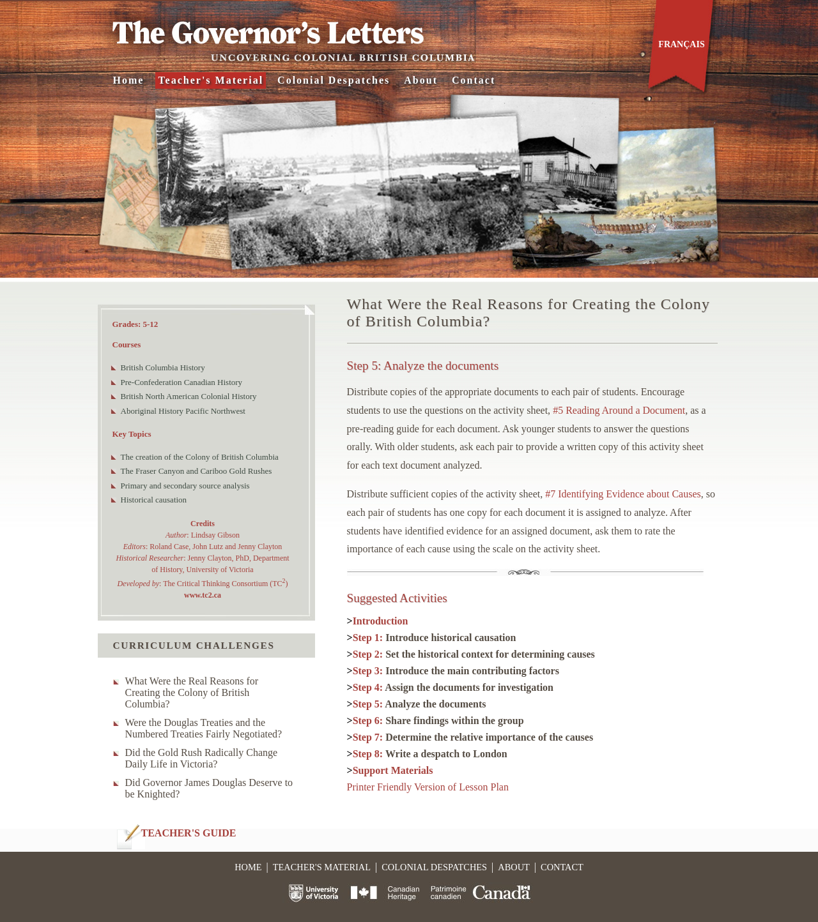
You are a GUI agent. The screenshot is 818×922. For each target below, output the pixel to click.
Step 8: (430, 753)
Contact (473, 80)
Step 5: (419, 704)
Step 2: (474, 654)
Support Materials (393, 770)
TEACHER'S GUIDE (188, 833)
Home (128, 80)
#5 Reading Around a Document (619, 410)
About (421, 80)
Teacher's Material (210, 80)
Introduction (380, 621)
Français (681, 44)
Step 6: (438, 720)
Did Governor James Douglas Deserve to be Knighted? (209, 788)
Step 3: (456, 670)
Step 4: (453, 687)
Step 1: (434, 637)
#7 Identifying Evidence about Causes (623, 493)
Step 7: (473, 737)
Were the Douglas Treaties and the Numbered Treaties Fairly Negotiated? (203, 728)
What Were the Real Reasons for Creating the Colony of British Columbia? (192, 692)
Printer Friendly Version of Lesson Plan (428, 787)
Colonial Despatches (333, 80)
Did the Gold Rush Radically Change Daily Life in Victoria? (201, 758)
